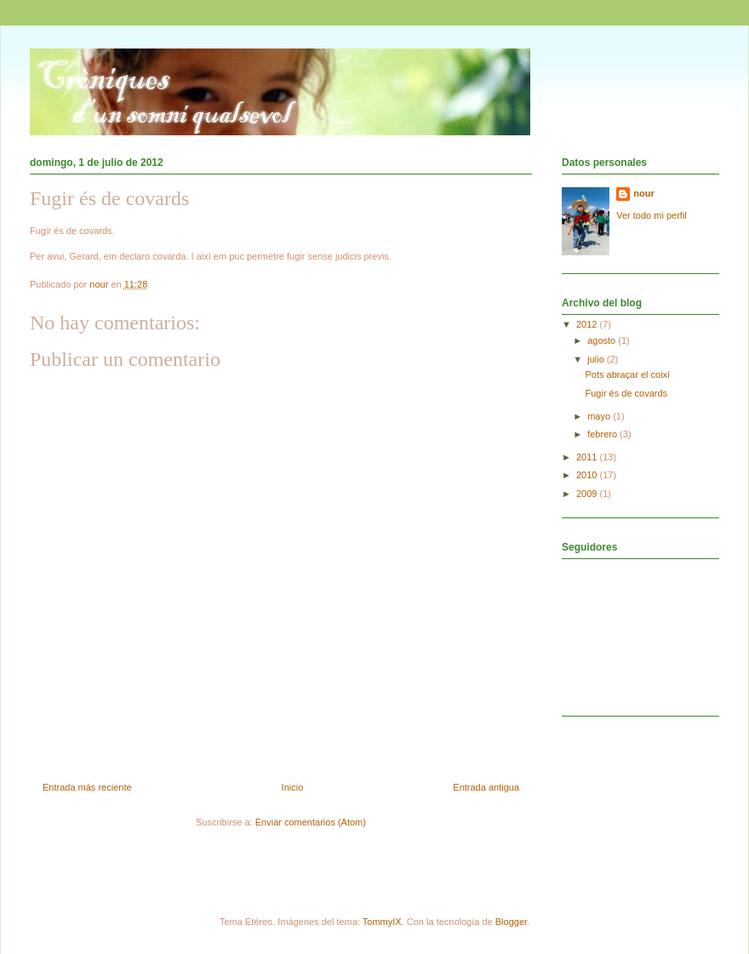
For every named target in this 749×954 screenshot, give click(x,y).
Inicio (293, 787)
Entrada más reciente (87, 787)
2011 (588, 457)
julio (597, 359)
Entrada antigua (486, 787)
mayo (600, 416)
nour (643, 193)
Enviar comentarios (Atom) (310, 822)
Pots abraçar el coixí (627, 374)
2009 (588, 493)
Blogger (511, 922)
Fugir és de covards (626, 393)
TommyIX (382, 922)
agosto (602, 340)
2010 (588, 475)
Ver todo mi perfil (651, 215)
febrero (603, 434)
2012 (588, 324)
